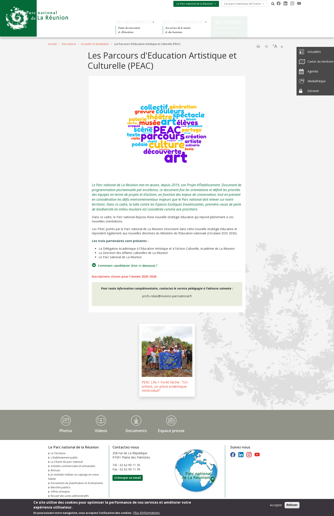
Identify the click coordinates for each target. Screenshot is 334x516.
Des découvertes (134, 22)
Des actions (228, 22)
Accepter (276, 506)
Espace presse (171, 430)
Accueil (52, 44)
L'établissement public (64, 457)
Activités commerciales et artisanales (73, 466)
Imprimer (258, 46)
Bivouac (55, 470)
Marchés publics (60, 487)
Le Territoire (58, 453)
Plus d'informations (146, 513)
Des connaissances (183, 22)
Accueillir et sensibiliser (95, 44)
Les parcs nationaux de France (242, 4)
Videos (101, 430)
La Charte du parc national (67, 462)
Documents (136, 430)
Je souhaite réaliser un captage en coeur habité (73, 477)
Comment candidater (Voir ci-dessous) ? (124, 265)
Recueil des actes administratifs (70, 496)
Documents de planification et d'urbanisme (77, 483)
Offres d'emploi (60, 491)
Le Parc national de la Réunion (195, 4)
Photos (65, 430)
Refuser (292, 505)
